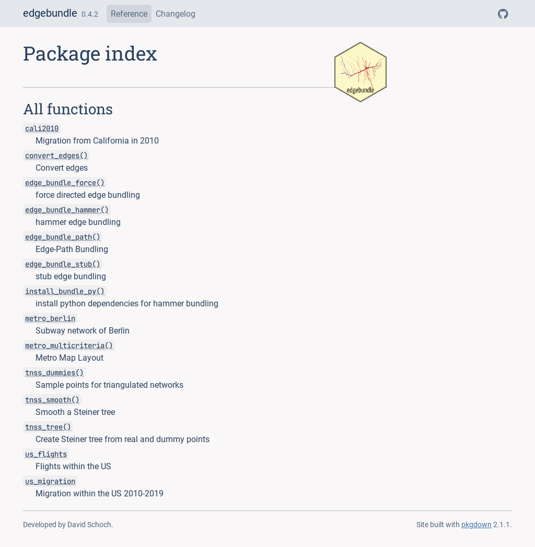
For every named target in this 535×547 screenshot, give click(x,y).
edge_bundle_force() (64, 182)
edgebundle (50, 13)
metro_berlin (50, 318)
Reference (129, 14)
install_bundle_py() (64, 291)
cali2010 (42, 128)
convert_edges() (56, 155)
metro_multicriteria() (69, 345)
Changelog (175, 14)
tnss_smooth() (52, 400)
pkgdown (476, 524)
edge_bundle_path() (62, 237)
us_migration (50, 481)
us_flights (46, 454)
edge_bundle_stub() (62, 264)
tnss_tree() (48, 427)
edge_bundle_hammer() (67, 210)
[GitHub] (503, 14)
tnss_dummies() (54, 372)
